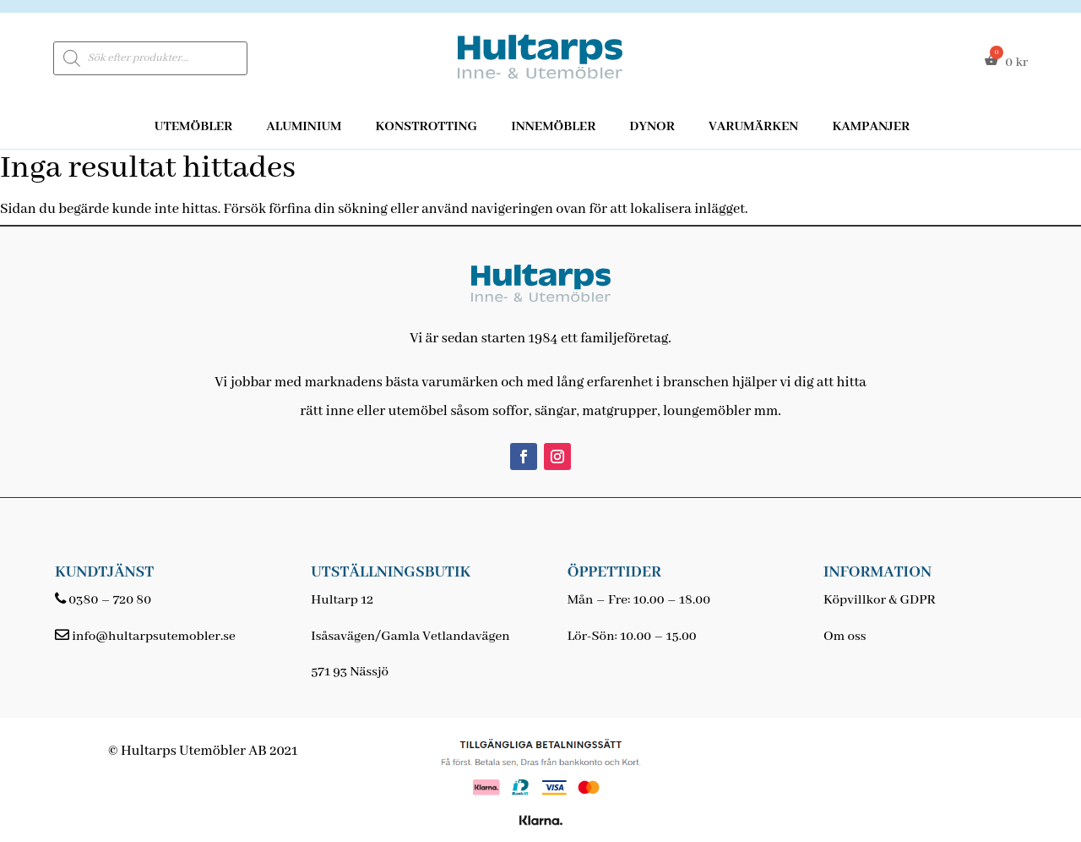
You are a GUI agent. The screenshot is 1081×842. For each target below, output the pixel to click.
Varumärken (753, 126)
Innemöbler (553, 126)
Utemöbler (194, 126)
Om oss (844, 636)
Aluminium (303, 126)
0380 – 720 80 (109, 600)
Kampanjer (871, 126)
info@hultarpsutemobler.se (153, 636)
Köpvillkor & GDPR (879, 600)
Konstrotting (426, 126)
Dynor (652, 126)
